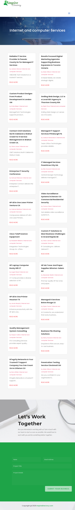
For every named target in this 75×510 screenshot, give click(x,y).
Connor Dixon (47, 206)
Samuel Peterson (16, 178)
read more (13, 82)
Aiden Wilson (47, 72)
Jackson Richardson (49, 138)
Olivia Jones (15, 146)
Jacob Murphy (16, 303)
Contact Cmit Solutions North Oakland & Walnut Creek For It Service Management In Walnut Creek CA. (20, 137)
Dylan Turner (47, 306)
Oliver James (47, 241)
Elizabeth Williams (17, 241)
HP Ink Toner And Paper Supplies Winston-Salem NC (52, 268)
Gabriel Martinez (16, 209)
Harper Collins (16, 335)
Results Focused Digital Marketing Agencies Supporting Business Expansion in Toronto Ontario (51, 62)
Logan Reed (15, 272)
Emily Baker (15, 106)
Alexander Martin (48, 275)
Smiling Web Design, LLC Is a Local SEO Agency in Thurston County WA (53, 99)
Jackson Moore (16, 69)
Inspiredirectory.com (45, 506)
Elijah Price (46, 106)
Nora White (14, 372)
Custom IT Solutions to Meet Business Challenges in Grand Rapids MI (53, 234)
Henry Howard (47, 338)
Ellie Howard (47, 169)
